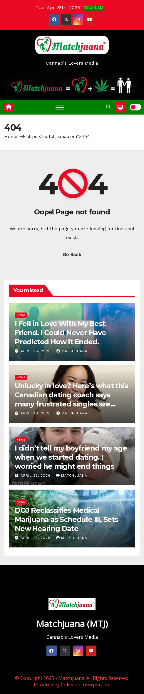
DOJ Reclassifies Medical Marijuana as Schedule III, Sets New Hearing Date (66, 519)
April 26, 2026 (36, 351)
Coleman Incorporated (85, 684)
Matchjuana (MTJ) (72, 624)
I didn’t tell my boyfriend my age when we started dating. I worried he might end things (71, 457)
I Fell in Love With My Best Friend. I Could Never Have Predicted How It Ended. (60, 332)
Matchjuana (72, 351)
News (20, 315)
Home (10, 136)
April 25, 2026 (36, 475)
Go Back (72, 254)
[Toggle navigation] (60, 107)
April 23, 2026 (36, 538)
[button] (108, 107)
